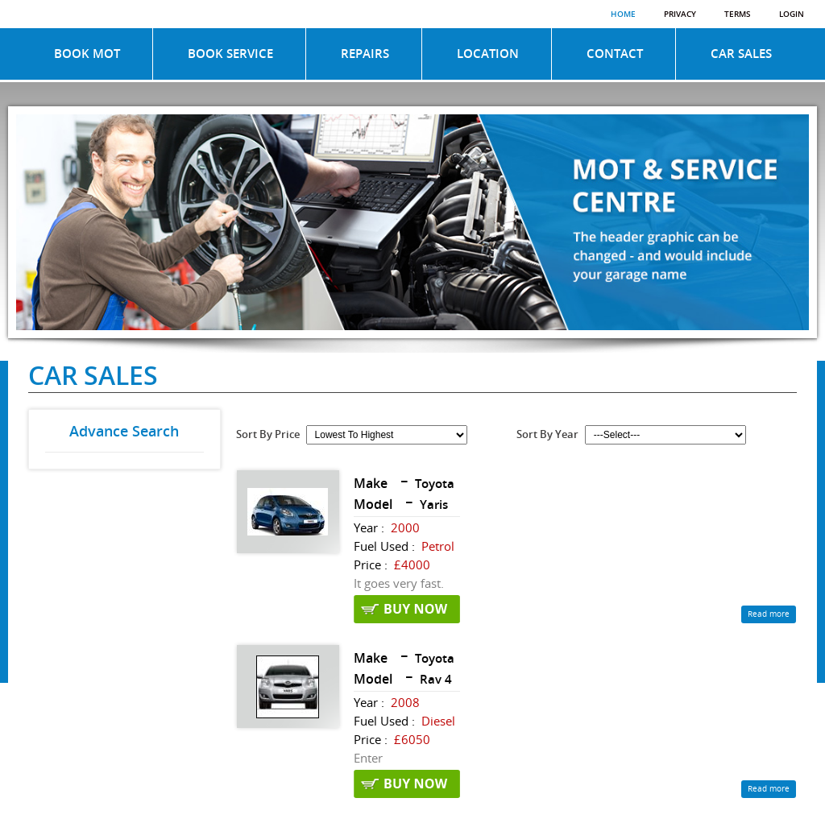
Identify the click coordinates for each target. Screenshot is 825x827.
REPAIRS (365, 54)
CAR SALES (741, 54)
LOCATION (488, 54)
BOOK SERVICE (230, 54)
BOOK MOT (87, 54)
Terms (737, 14)
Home (623, 14)
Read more (769, 614)
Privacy (680, 14)
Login (791, 14)
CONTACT (615, 54)
